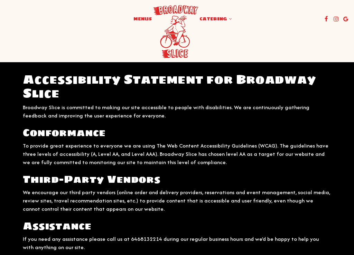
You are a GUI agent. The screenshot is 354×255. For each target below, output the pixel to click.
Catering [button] (215, 19)
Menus (142, 19)
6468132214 (146, 239)
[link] (175, 31)
